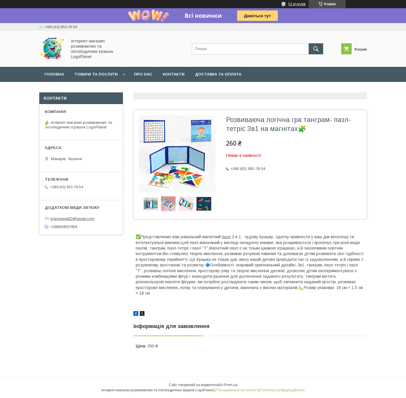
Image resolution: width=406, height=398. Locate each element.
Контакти (174, 74)
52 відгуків (297, 4)
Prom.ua (230, 385)
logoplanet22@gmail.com (72, 218)
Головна (54, 74)
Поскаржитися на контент (237, 390)
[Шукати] (316, 48)
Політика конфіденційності (282, 390)
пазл (226, 236)
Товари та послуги (96, 74)
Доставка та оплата (218, 74)
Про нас (143, 74)
